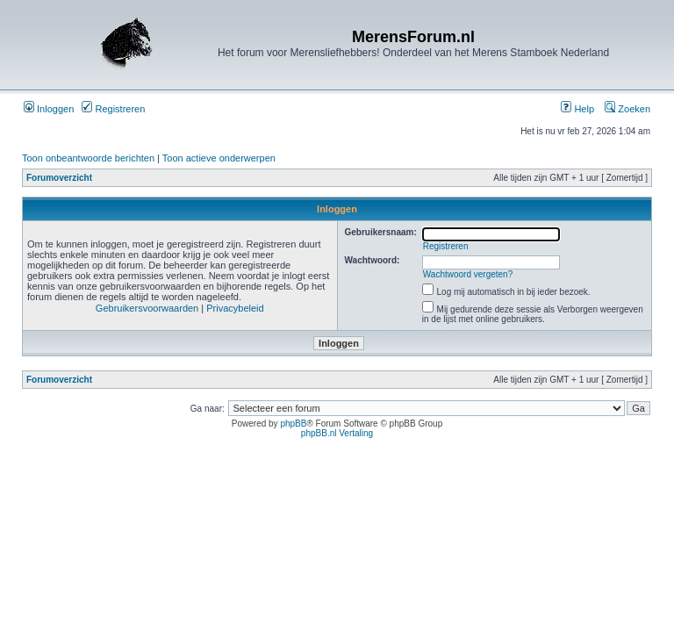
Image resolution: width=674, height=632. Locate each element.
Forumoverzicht (59, 178)
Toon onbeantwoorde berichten (88, 158)
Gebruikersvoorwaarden (147, 308)
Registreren (113, 109)
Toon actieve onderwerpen (219, 158)
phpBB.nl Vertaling (337, 433)
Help (577, 109)
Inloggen (49, 109)
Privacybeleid (234, 308)
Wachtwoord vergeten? (468, 274)
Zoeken (627, 109)
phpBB (293, 423)
